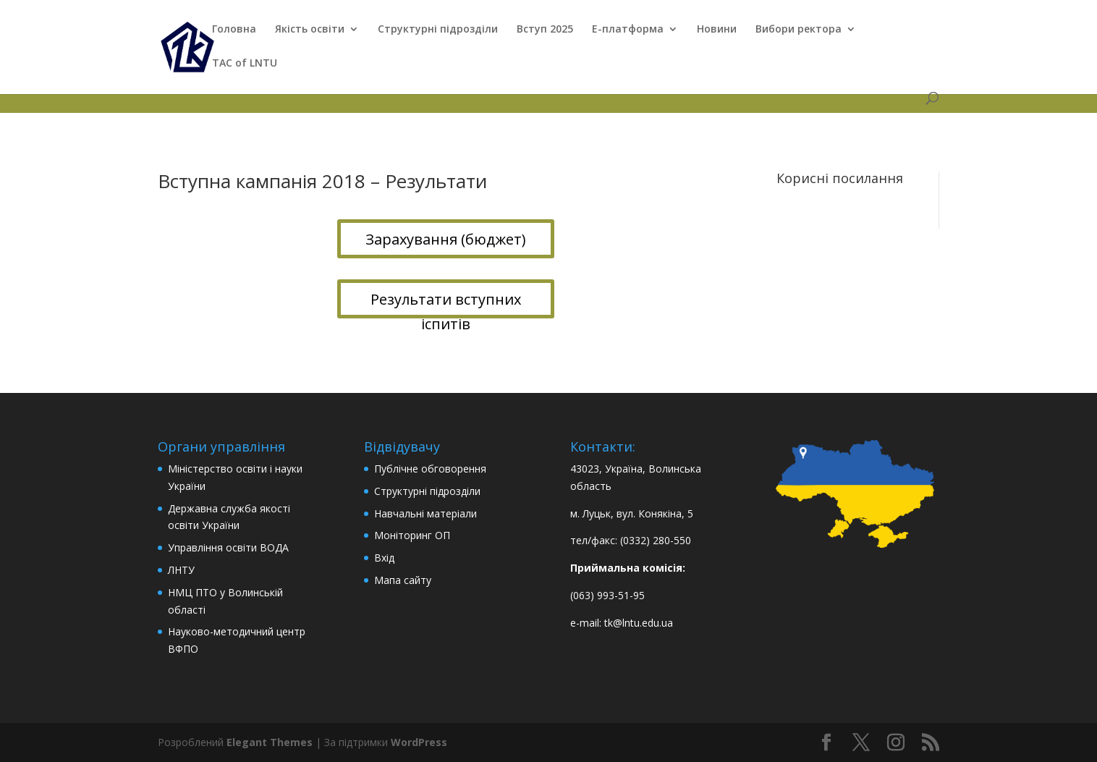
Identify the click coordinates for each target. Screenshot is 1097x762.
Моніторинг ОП (412, 535)
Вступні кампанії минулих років (316, 87)
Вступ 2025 (545, 29)
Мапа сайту (402, 580)
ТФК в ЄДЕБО (191, 87)
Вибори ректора (798, 29)
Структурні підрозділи (438, 29)
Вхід (384, 557)
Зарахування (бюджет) (445, 239)
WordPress (419, 742)
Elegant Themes (269, 742)
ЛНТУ (181, 570)
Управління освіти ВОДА (228, 547)
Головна (234, 29)
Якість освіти (309, 29)
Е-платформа (628, 29)
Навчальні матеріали (425, 513)
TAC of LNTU (244, 63)
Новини (717, 29)
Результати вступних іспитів (445, 303)
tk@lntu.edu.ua (638, 623)
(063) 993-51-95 (607, 595)
